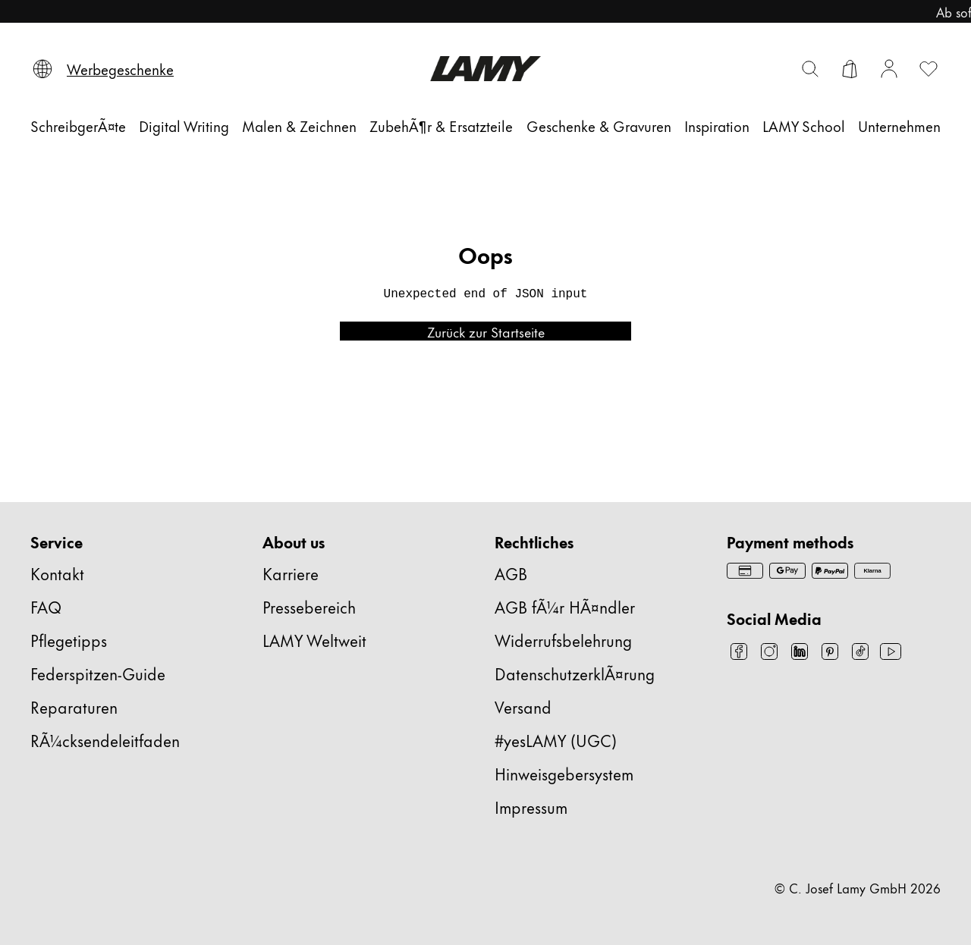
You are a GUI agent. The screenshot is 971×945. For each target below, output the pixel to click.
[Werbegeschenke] (122, 69)
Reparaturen (74, 706)
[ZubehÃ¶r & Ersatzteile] (439, 125)
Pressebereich (312, 606)
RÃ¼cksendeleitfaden (106, 740)
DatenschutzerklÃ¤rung (579, 673)
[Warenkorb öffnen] (849, 69)
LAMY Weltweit (315, 639)
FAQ (44, 606)
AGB (510, 573)
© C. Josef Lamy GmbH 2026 (861, 887)
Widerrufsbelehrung (567, 639)
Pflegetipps (70, 639)
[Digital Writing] (184, 125)
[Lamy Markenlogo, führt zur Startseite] (485, 68)
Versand (524, 706)
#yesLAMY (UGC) (554, 740)
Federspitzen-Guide (99, 673)
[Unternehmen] (895, 125)
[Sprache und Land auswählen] (42, 69)
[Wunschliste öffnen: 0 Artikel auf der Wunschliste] (928, 69)
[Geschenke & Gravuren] (596, 125)
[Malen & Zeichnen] (298, 125)
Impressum (535, 806)
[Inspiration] (714, 125)
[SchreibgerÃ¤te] (79, 125)
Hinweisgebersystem (569, 773)
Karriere (291, 573)
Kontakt (58, 573)
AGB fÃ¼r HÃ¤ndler (564, 606)
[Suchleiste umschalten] (810, 69)
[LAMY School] (800, 125)
